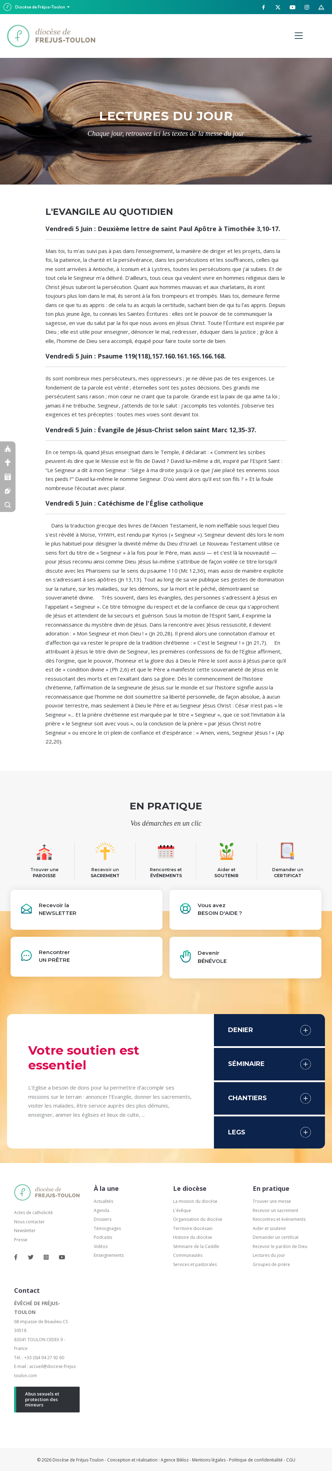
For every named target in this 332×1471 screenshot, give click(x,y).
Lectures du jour (269, 1255)
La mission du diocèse (195, 1201)
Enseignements (109, 1255)
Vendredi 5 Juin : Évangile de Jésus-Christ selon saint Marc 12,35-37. (150, 430)
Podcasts (103, 1237)
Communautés (187, 1255)
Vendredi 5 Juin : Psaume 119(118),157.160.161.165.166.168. (135, 356)
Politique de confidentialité (256, 1460)
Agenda (101, 1210)
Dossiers (102, 1219)
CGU (290, 1460)
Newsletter (25, 1231)
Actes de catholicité (33, 1213)
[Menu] (299, 36)
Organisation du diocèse (197, 1219)
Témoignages (107, 1228)
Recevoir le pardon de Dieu (280, 1246)
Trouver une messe (272, 1201)
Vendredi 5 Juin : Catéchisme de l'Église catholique (124, 503)
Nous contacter (29, 1222)
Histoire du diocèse (192, 1237)
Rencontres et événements (279, 1219)
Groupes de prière (271, 1264)
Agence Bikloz (175, 1460)
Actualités (103, 1201)
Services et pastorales (195, 1264)
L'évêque (182, 1210)
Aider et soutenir (269, 1228)
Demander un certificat (276, 1237)
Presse (20, 1240)
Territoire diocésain (193, 1228)
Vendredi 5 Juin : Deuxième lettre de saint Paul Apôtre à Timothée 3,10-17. (162, 228)
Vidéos (100, 1246)
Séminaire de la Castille (196, 1246)
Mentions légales (209, 1460)
